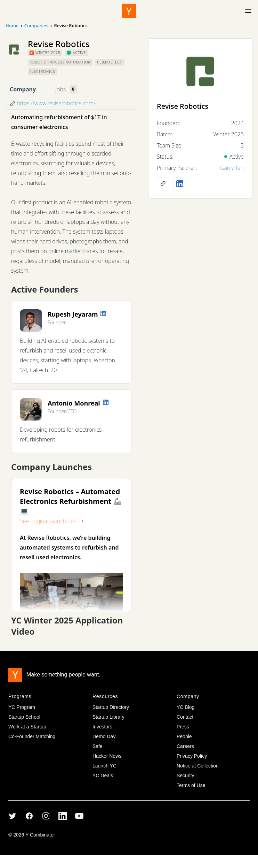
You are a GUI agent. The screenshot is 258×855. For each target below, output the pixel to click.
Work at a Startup (27, 726)
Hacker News (106, 756)
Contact (185, 717)
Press (183, 726)
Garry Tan (232, 168)
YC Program (21, 707)
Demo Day (103, 736)
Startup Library (108, 717)
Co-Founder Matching (31, 736)
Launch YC (104, 766)
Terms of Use (191, 785)
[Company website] (163, 183)
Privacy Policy (192, 756)
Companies (36, 25)
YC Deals (102, 775)
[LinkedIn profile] (103, 313)
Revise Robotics (182, 106)
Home (12, 25)
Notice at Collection (198, 766)
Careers (185, 746)
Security (185, 775)
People (184, 736)
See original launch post (52, 521)
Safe (97, 746)
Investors (102, 726)
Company (23, 89)
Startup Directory (110, 707)
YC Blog (185, 707)
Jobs (60, 89)
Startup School (24, 717)
